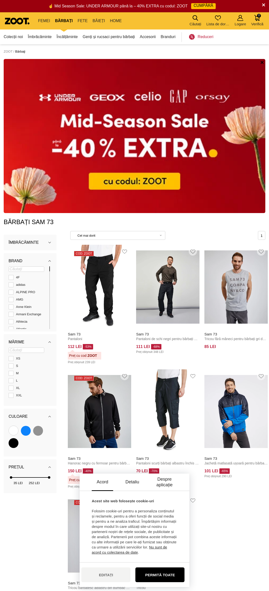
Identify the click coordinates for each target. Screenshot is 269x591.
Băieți (99, 21)
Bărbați (64, 21)
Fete (83, 21)
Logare (240, 20)
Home (116, 21)
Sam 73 (74, 180)
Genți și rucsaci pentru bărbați (109, 37)
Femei (44, 21)
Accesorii (148, 37)
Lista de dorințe (218, 20)
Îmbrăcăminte (40, 37)
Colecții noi (13, 37)
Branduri (168, 37)
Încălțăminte (67, 37)
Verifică (257, 20)
